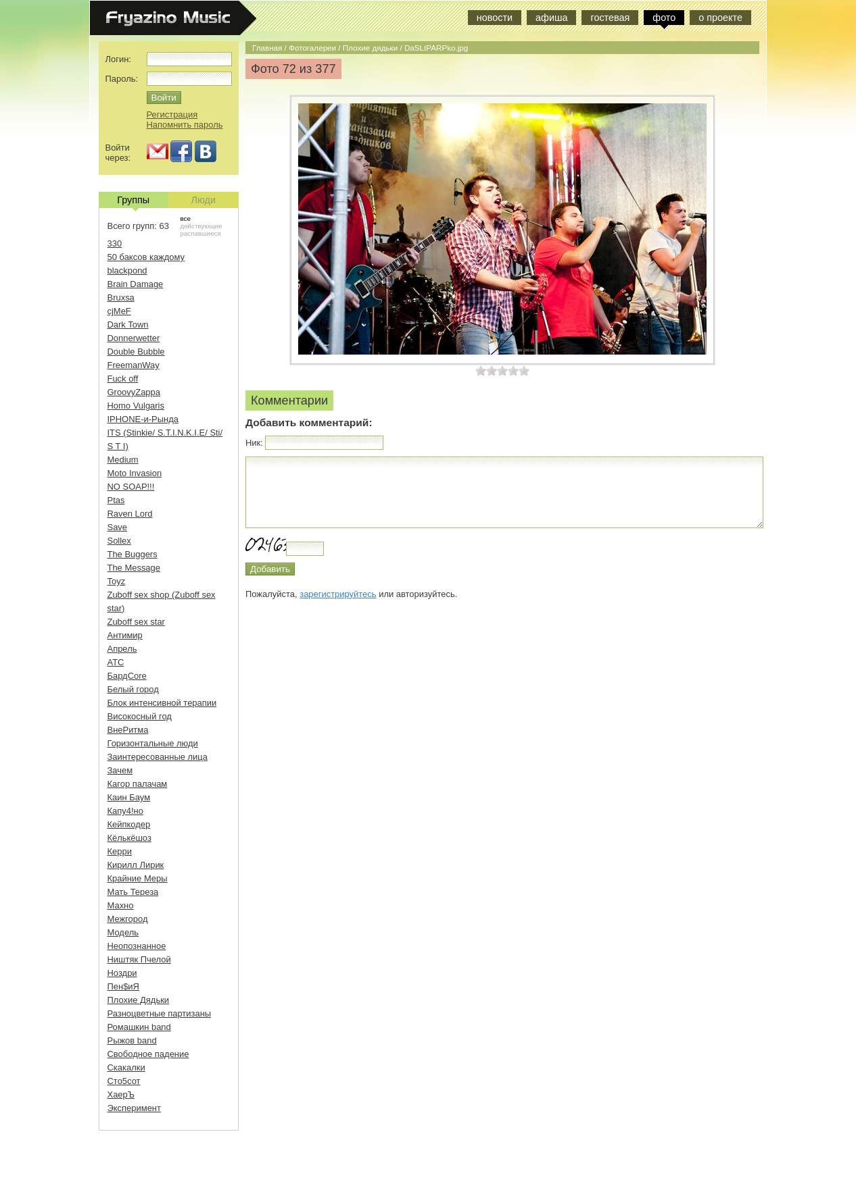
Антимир (125, 635)
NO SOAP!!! (131, 487)
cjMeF (119, 311)
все (186, 218)
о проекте (720, 17)
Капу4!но (125, 811)
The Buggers (133, 554)
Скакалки (126, 1067)
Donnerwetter (134, 338)
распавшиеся (201, 233)
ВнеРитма (128, 730)
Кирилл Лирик (136, 865)
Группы (133, 201)
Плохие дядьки (370, 47)
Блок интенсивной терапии (162, 703)
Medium (123, 460)
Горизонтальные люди (153, 743)
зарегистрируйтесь (338, 594)
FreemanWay (134, 365)
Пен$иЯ (123, 986)
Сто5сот (124, 1081)
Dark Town (128, 324)
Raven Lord (130, 514)
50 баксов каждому (146, 257)
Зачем (120, 770)
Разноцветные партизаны (160, 1013)
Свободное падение (148, 1054)
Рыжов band (132, 1040)
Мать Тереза (133, 892)
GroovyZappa (134, 392)
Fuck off (123, 378)
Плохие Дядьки (139, 1000)
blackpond (127, 270)
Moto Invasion (135, 473)
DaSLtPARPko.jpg (436, 47)
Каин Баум (129, 797)
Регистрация (172, 114)
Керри (120, 851)
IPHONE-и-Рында (143, 419)
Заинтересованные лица (158, 757)
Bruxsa (121, 297)
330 (115, 243)
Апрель (122, 649)
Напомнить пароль (185, 125)
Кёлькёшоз (129, 838)
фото (663, 17)
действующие (201, 226)
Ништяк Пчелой (139, 959)
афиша (551, 17)
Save (118, 527)
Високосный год (140, 716)
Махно (121, 905)
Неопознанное (137, 946)
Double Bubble (136, 351)
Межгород (128, 919)
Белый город (133, 689)
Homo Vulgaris (136, 406)
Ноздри (122, 973)
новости (495, 17)
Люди (203, 200)
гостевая (609, 17)
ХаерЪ (121, 1094)
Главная (267, 47)
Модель (123, 932)
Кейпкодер (129, 824)
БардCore (127, 676)
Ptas (116, 500)
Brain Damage (136, 284)
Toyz (117, 581)
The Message (134, 568)
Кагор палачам (138, 784)
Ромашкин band (139, 1027)
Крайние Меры (138, 878)
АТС (116, 662)
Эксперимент (134, 1108)
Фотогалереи (312, 47)
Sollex (119, 541)
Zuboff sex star (136, 622)
